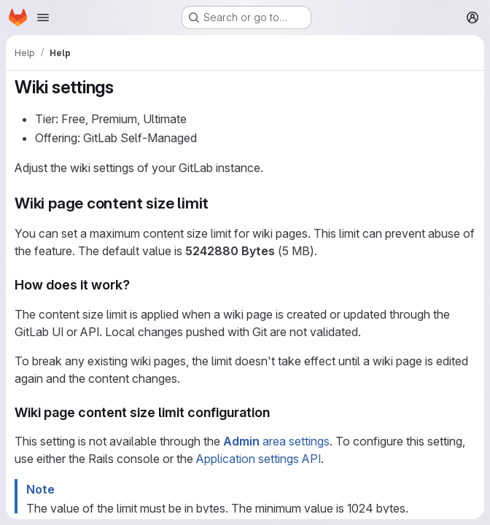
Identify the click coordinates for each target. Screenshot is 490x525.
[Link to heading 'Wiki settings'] (123, 87)
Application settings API (258, 458)
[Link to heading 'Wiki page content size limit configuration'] (277, 412)
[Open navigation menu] (43, 17)
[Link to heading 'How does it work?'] (137, 284)
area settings (276, 441)
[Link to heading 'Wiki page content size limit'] (217, 203)
